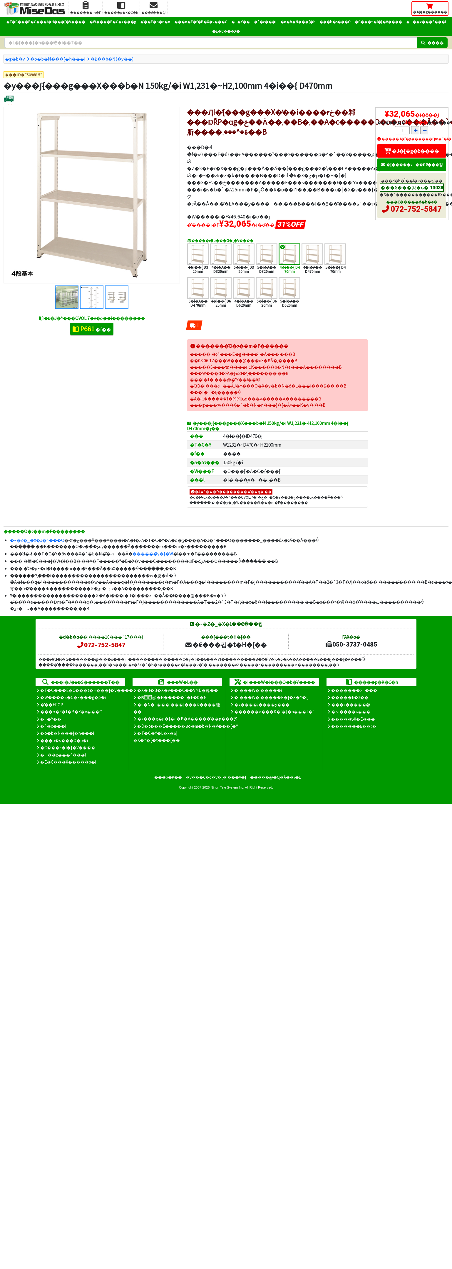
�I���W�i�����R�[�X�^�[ (271, 697)
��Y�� (240, 21)
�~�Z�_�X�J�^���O (37, 540)
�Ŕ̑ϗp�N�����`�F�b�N (172, 697)
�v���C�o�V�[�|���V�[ (216, 777)
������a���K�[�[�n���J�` (274, 711)
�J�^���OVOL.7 (236, 497)
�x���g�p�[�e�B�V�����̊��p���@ (187, 719)
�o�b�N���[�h (297, 21)
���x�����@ (350, 704)
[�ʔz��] (9, 99)
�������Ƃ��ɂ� (353, 726)
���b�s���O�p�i (64, 740)
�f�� (92, 328)
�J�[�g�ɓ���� (411, 150)
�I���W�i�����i (258, 690)
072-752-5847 (416, 209)
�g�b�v (15, 59)
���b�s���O (335, 21)
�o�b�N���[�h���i (57, 59)
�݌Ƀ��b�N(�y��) (112, 59)
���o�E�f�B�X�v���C (200, 21)
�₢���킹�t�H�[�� (226, 644)
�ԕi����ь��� (350, 711)
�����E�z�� (350, 697)
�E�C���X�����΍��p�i (68, 762)
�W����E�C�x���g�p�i (73, 697)
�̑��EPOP (51, 704)
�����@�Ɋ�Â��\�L (275, 777)
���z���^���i (426, 21)
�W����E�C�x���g (112, 21)
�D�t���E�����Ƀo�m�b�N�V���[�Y (187, 726)
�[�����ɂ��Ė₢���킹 (412, 164)
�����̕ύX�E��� (353, 719)
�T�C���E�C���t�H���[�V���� (45, 21)
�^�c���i (265, 21)
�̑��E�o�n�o (155, 21)
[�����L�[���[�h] (210, 42)
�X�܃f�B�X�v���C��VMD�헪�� (177, 690)
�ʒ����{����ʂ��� (261, 704)
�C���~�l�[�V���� (378, 21)
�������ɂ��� (354, 690)
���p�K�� (168, 777)
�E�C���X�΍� (226, 31)
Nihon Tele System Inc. (227, 787)
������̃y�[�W (153, 553)
